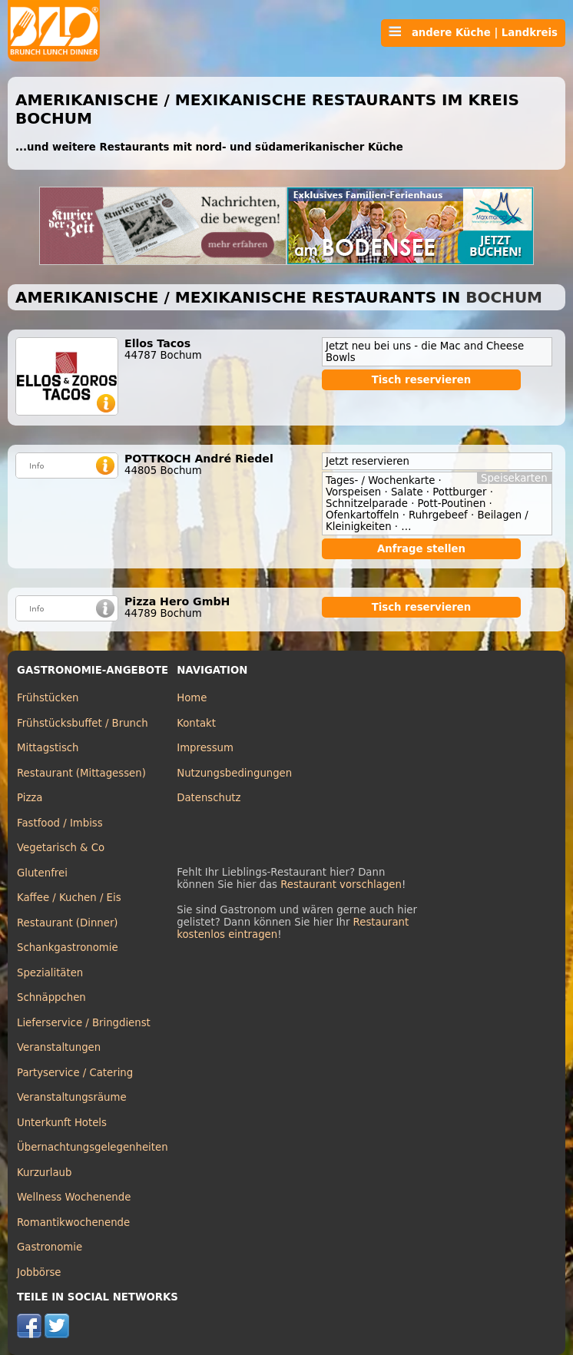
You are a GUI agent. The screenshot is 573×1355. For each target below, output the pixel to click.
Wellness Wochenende (74, 1197)
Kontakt (196, 723)
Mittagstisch (48, 748)
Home (192, 698)
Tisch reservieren (422, 380)
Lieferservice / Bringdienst (84, 1023)
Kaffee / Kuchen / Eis (69, 897)
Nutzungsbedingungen (234, 773)
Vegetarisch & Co (60, 847)
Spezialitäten (50, 973)
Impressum (205, 748)
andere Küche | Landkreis (473, 32)
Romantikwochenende (73, 1222)
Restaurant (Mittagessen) (81, 773)
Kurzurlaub (44, 1172)
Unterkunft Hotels (62, 1122)
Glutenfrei (42, 873)
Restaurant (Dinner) (67, 923)
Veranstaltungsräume (72, 1097)
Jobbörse (39, 1272)
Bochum (503, 297)
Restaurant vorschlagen (341, 884)
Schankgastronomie (67, 947)
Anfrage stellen (421, 549)
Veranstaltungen (59, 1047)
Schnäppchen (51, 997)
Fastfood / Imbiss (60, 823)
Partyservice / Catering (75, 1072)
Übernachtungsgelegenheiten (92, 1147)
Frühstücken (48, 698)
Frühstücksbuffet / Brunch (82, 723)
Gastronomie (49, 1247)
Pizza (29, 797)
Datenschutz (208, 797)
